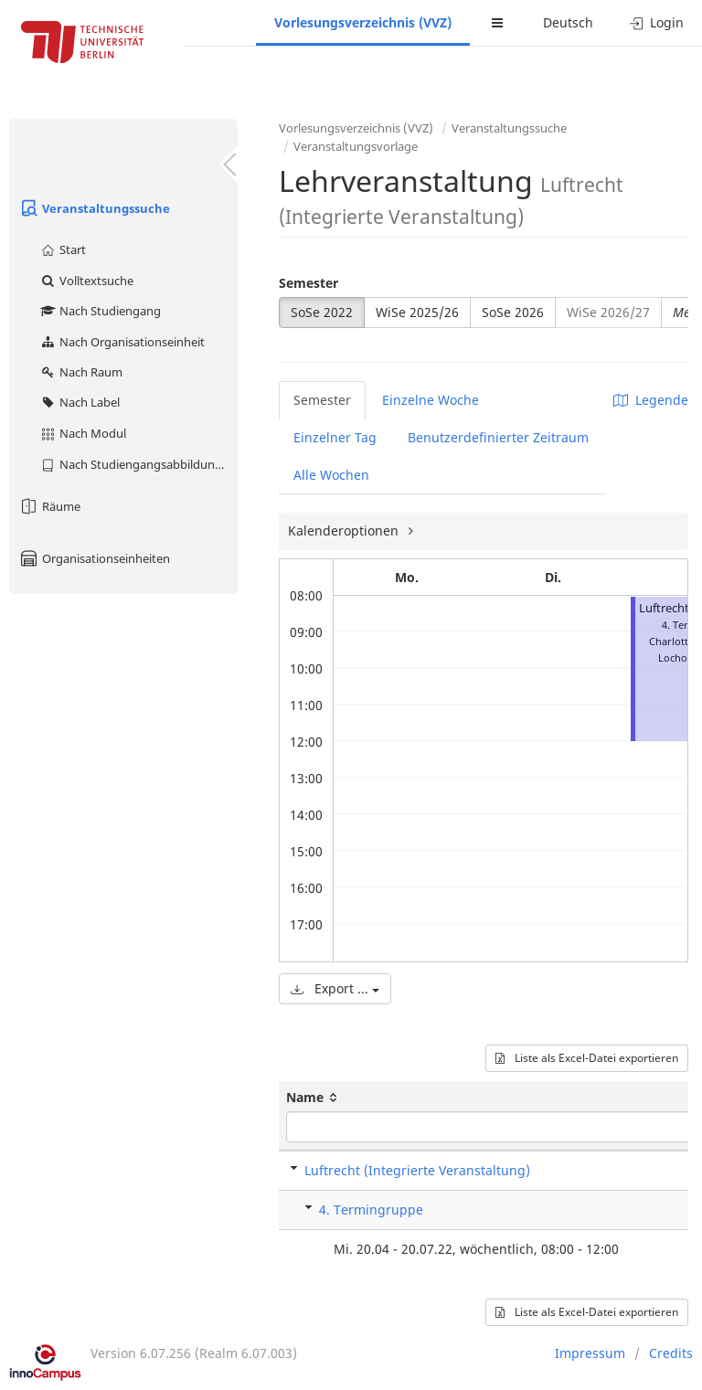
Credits (671, 1353)
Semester (308, 283)
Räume (49, 506)
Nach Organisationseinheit (122, 342)
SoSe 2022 (322, 312)
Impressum (590, 1353)
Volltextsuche (86, 280)
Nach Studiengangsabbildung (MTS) (138, 464)
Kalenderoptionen (345, 530)
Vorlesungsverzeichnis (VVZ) (363, 22)
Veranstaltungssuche (94, 208)
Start (62, 249)
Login (657, 22)
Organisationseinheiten (94, 558)
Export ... (335, 988)
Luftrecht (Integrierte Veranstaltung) (417, 1170)
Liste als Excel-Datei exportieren (586, 1058)
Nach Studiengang (100, 310)
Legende (650, 400)
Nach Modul (82, 433)
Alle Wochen (331, 474)
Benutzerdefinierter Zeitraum (498, 437)
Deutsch (568, 22)
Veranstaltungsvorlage (355, 146)
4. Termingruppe (371, 1209)
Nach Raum (80, 372)
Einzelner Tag (335, 437)
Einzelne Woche (430, 400)
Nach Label (79, 402)
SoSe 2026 (513, 312)
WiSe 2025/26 (417, 312)
